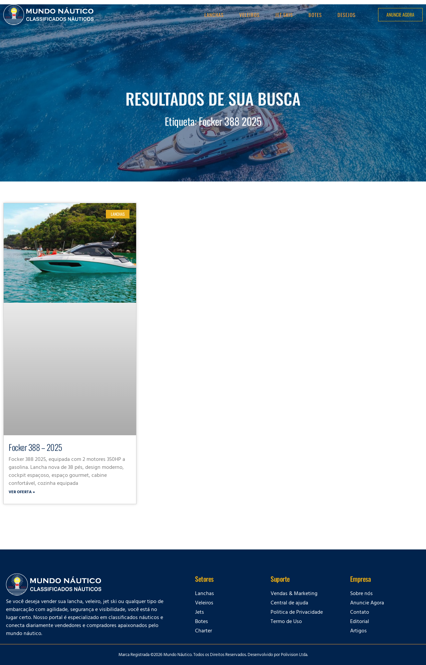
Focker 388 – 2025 (35, 447)
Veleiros (249, 14)
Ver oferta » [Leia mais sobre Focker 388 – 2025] (22, 492)
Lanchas (214, 14)
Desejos (346, 14)
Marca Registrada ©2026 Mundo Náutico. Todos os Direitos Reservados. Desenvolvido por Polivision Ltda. (213, 655)
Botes (315, 14)
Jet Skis (284, 14)
